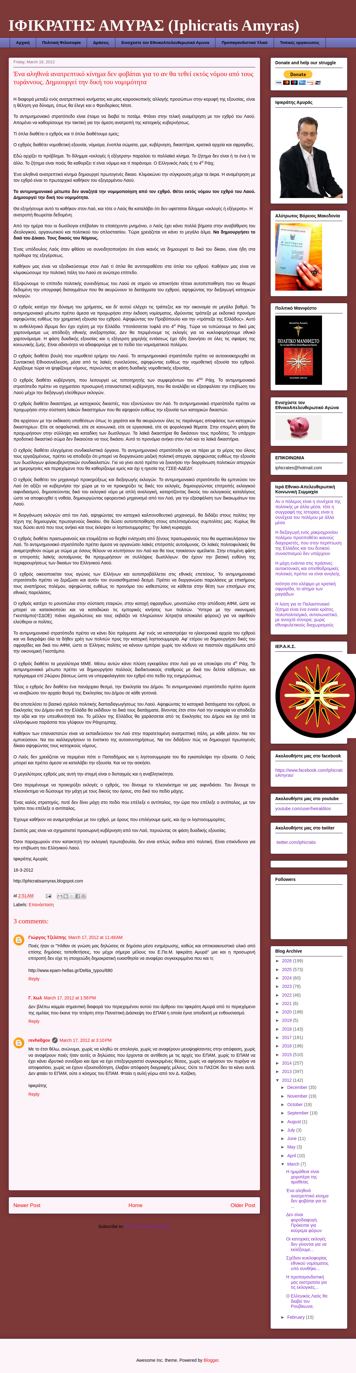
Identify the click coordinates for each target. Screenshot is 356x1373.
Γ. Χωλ (35, 997)
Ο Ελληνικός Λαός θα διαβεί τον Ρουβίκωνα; (306, 1301)
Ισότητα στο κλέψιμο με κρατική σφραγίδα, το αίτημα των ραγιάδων (305, 589)
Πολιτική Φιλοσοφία (61, 42)
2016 (287, 1045)
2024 (287, 977)
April (292, 1155)
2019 (287, 1020)
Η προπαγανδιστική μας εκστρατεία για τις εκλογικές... (306, 1282)
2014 (287, 1063)
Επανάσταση (41, 904)
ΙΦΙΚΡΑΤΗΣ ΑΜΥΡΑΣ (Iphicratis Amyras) (153, 25)
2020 (287, 1011)
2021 (287, 1003)
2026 (287, 960)
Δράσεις (101, 42)
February (296, 1317)
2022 (287, 995)
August (294, 1121)
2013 (287, 1071)
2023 (287, 986)
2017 (287, 1037)
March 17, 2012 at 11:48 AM (95, 937)
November (297, 1096)
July (291, 1130)
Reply (34, 978)
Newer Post (27, 1205)
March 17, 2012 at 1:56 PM (70, 997)
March (294, 1164)
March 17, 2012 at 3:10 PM (86, 1040)
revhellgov (39, 1040)
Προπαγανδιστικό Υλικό (244, 42)
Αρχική (23, 42)
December (297, 1087)
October (295, 1104)
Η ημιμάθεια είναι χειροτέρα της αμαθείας (302, 1177)
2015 (287, 1054)
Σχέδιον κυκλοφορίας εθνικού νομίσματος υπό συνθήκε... (307, 1263)
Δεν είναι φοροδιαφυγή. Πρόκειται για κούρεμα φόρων (304, 1222)
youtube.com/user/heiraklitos (303, 808)
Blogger (211, 1360)
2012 (287, 1080)
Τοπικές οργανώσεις (299, 42)
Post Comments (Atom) (147, 1226)
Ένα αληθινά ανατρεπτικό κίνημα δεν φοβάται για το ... (307, 1198)
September (298, 1112)
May (291, 1146)
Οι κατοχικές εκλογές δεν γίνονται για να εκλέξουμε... (306, 1244)
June (292, 1138)
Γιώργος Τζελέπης (47, 937)
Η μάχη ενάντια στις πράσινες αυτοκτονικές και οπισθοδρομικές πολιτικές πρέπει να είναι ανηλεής (307, 568)
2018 (287, 1029)
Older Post (243, 1205)
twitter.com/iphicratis (295, 842)
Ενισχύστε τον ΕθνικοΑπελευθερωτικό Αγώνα (165, 42)
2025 (287, 969)
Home (135, 1205)
